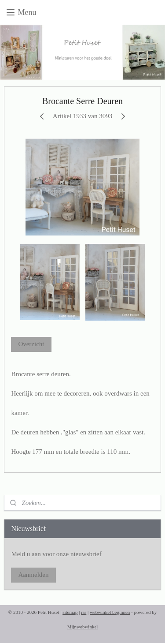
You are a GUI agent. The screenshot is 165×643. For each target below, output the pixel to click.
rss (83, 612)
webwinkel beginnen (110, 612)
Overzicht (31, 344)
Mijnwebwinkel (82, 626)
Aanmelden (33, 574)
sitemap (69, 612)
